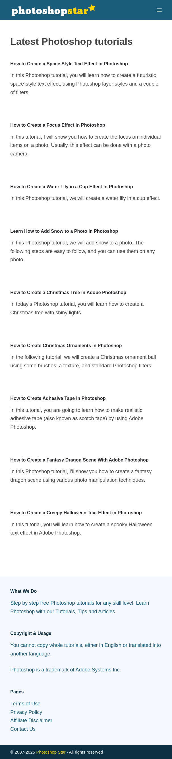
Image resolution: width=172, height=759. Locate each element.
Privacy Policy (26, 712)
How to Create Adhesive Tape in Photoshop (57, 398)
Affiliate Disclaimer (31, 720)
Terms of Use (25, 704)
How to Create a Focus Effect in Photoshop (57, 124)
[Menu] (159, 10)
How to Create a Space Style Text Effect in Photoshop (69, 63)
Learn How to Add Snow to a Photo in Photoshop (64, 231)
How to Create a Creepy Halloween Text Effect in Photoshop (76, 512)
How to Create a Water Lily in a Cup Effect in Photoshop (71, 186)
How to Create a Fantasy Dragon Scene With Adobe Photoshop (79, 459)
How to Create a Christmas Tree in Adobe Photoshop (68, 292)
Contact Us (23, 729)
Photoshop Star (50, 752)
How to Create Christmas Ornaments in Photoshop (66, 345)
